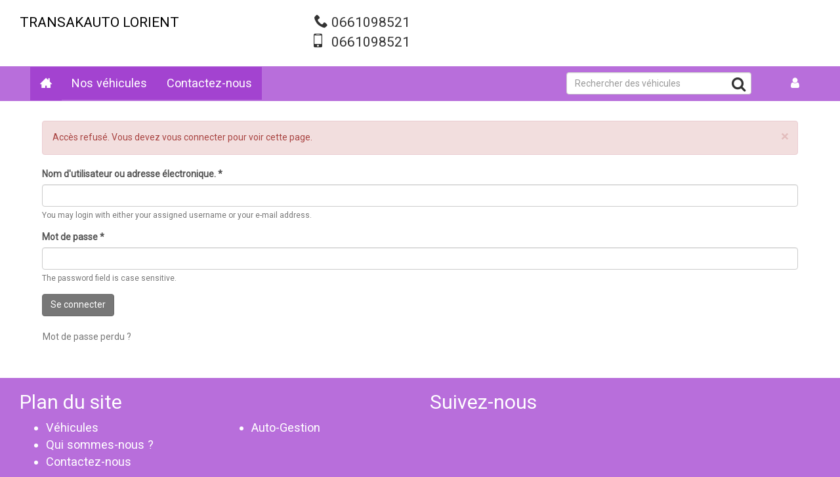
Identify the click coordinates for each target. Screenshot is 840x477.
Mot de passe (73, 237)
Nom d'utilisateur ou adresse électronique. (132, 174)
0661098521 (370, 22)
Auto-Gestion (285, 427)
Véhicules (72, 427)
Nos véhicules (109, 83)
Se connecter (78, 304)
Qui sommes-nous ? (100, 444)
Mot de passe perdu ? (87, 336)
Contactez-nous (209, 83)
